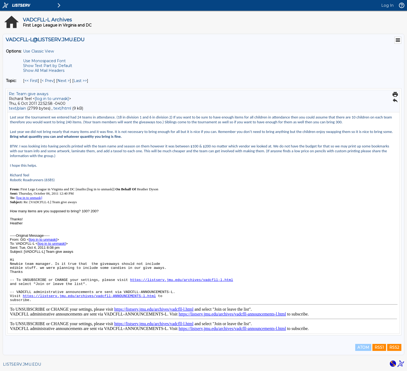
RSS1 (379, 347)
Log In (387, 5)
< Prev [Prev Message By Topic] (48, 80)
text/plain (17, 108)
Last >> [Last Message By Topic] (80, 80)
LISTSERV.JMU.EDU (22, 364)
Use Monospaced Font (44, 60)
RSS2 (394, 347)
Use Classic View (38, 51)
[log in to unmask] (52, 98)
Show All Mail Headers (43, 70)
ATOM (363, 347)
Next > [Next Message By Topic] (63, 80)
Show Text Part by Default (47, 65)
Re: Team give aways (28, 93)
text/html (62, 108)
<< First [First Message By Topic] (31, 80)
